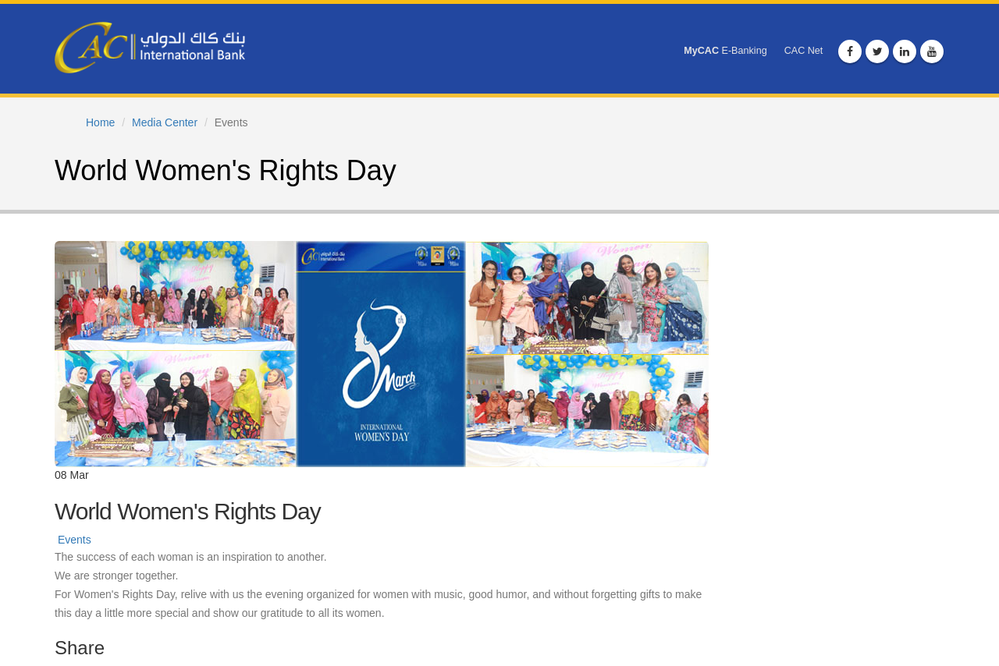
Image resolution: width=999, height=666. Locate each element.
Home (100, 122)
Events (74, 539)
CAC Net (803, 50)
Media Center (164, 122)
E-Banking (725, 50)
